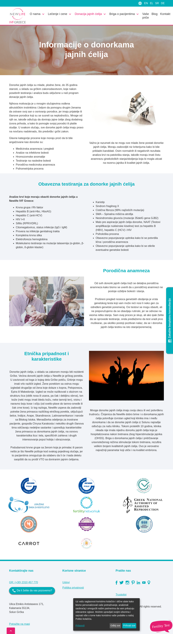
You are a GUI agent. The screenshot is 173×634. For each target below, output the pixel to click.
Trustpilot (121, 594)
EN (146, 3)
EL (152, 3)
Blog (155, 14)
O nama (37, 14)
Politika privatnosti (73, 587)
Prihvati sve (129, 625)
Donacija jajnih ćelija (91, 14)
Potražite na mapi (19, 624)
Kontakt (165, 14)
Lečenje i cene (60, 14)
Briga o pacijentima (124, 14)
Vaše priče (145, 15)
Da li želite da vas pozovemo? (32, 591)
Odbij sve (115, 625)
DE (163, 3)
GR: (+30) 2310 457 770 (23, 582)
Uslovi (66, 582)
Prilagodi (80, 625)
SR (157, 3)
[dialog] (106, 614)
